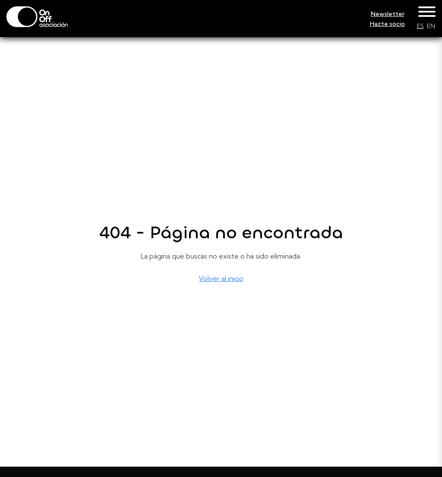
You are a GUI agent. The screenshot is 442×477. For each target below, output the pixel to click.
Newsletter (387, 14)
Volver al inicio (221, 278)
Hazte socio (387, 24)
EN (431, 25)
